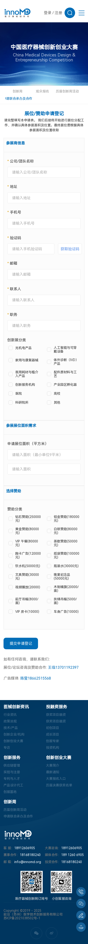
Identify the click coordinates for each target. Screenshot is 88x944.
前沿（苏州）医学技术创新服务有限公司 (33, 914)
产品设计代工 (13, 785)
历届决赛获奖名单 (59, 785)
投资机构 (52, 747)
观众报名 (42, 91)
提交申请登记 (21, 643)
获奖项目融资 (56, 715)
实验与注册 (12, 772)
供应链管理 (12, 765)
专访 (7, 747)
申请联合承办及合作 (17, 98)
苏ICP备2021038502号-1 (22, 918)
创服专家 (52, 741)
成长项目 (52, 734)
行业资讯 (10, 715)
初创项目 (52, 728)
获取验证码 (70, 249)
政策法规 (10, 721)
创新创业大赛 (13, 741)
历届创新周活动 (67, 91)
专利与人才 (12, 779)
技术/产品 (11, 728)
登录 (47, 13)
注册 (58, 13)
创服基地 (10, 792)
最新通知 (52, 772)
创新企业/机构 (14, 734)
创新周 (18, 91)
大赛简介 (52, 765)
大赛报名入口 (56, 779)
